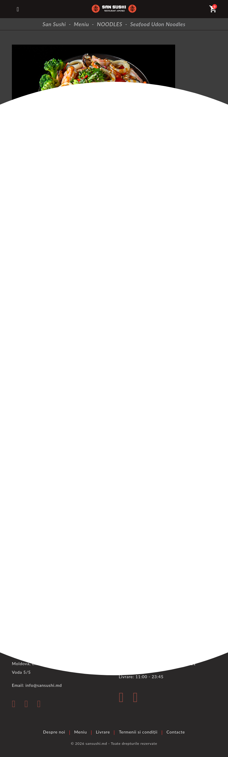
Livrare (103, 731)
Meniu (80, 731)
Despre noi (54, 731)
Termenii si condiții (138, 731)
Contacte (176, 731)
